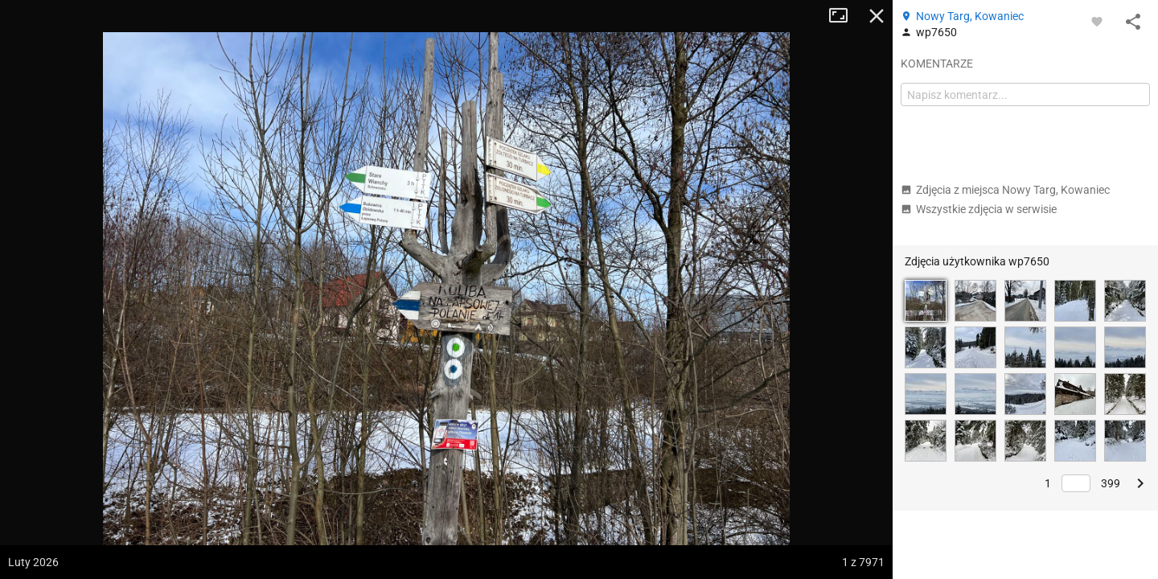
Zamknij (876, 16)
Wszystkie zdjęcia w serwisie (979, 209)
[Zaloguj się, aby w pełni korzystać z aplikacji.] (1097, 20)
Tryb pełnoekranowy (844, 16)
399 (1110, 483)
